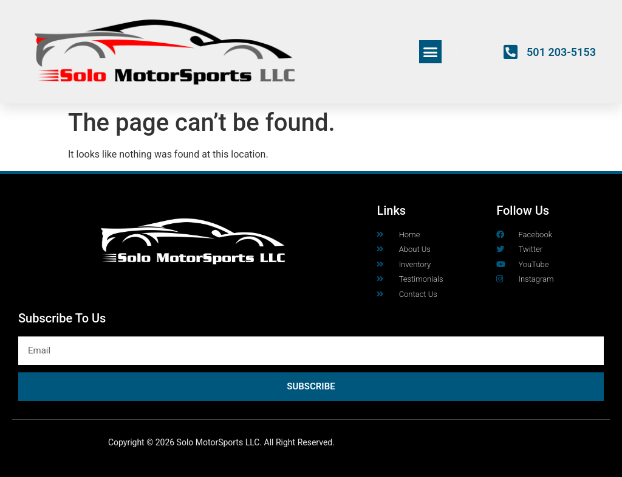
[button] (430, 51)
